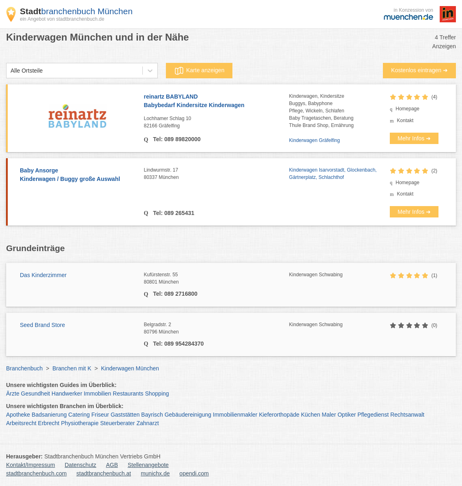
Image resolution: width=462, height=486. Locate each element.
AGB (112, 465)
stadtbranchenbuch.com (36, 473)
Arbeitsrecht (21, 423)
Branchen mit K (71, 368)
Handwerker (67, 393)
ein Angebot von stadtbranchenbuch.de (62, 19)
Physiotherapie (80, 423)
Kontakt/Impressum (30, 465)
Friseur (100, 414)
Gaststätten (125, 414)
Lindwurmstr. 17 (216, 174)
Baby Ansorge (78, 175)
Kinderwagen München (130, 368)
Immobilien (97, 393)
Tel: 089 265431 (172, 213)
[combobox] (10, 71)
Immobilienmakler (235, 414)
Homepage (407, 109)
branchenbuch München (76, 11)
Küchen (310, 414)
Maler (329, 414)
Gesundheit (35, 393)
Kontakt (405, 120)
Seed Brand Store (42, 325)
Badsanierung (49, 414)
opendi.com (193, 473)
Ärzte (12, 393)
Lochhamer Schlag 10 (216, 122)
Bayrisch (152, 414)
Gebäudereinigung (188, 414)
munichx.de (155, 473)
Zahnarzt (147, 423)
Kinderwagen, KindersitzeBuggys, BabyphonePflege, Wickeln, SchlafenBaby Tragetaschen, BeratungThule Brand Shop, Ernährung (321, 110)
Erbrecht (49, 423)
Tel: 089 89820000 (175, 139)
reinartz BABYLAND (216, 101)
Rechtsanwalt (407, 414)
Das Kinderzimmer (43, 275)
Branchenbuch (24, 368)
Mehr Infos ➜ (414, 138)
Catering (79, 414)
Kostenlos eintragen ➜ (419, 70)
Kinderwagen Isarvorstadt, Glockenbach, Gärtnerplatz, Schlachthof (333, 173)
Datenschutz (81, 465)
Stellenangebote (148, 465)
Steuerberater (117, 423)
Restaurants (128, 393)
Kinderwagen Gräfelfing (314, 140)
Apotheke (18, 414)
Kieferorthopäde (279, 414)
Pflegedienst (373, 414)
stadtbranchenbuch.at (103, 473)
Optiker (346, 414)
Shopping (157, 393)
